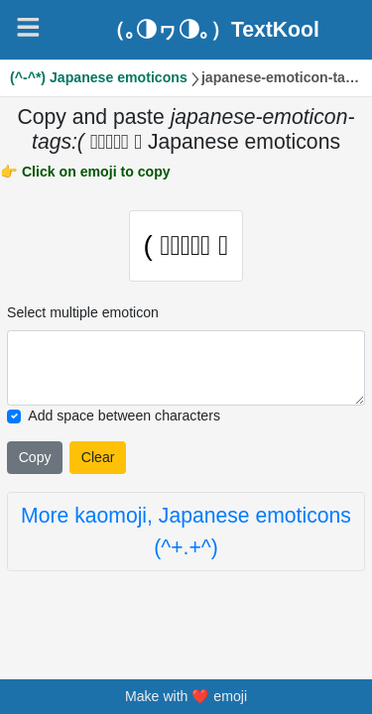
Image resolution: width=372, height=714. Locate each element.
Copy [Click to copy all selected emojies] (35, 458)
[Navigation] (28, 27)
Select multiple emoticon (83, 313)
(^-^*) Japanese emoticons (98, 77)
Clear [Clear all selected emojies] (98, 458)
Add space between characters (124, 416)
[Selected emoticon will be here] (186, 369)
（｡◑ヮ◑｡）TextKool (211, 29)
